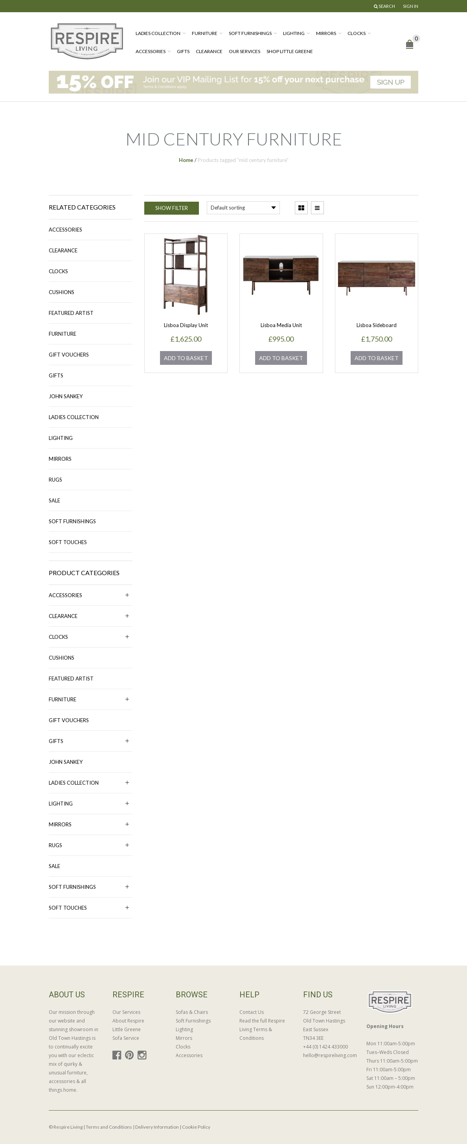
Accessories (150, 51)
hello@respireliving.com (329, 1055)
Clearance (209, 51)
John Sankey (66, 396)
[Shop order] (243, 207)
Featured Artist (71, 313)
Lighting (294, 33)
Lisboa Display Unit (186, 325)
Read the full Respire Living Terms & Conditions (262, 1029)
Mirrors (326, 33)
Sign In (410, 6)
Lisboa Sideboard (377, 325)
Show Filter (171, 208)
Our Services (244, 51)
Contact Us (251, 1012)
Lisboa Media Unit (281, 325)
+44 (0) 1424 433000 (325, 1046)
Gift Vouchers (69, 354)
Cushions (61, 292)
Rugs (55, 479)
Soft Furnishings (250, 33)
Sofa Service (125, 1038)
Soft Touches (68, 542)
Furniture (204, 33)
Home (186, 160)
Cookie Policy (196, 1127)
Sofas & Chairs (192, 1012)
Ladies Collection (158, 33)
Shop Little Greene (290, 51)
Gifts (183, 51)
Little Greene (126, 1029)
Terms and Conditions (109, 1127)
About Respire (128, 1020)
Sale (54, 500)
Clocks (356, 33)
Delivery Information (157, 1127)
